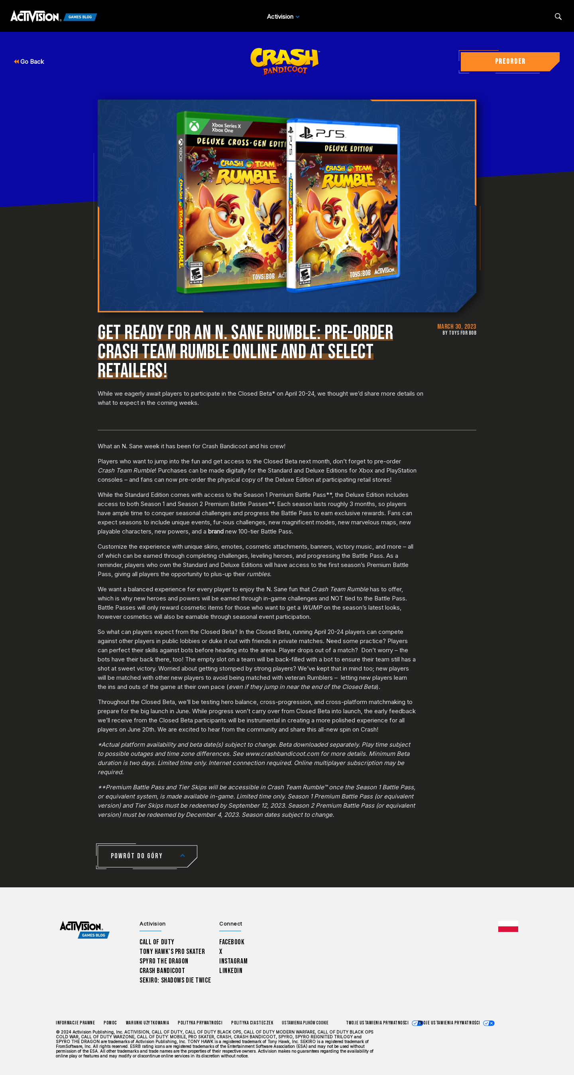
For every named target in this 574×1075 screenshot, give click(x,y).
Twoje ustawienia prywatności (377, 1023)
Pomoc (110, 1023)
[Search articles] (558, 16)
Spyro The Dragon (164, 961)
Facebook (232, 942)
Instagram (233, 961)
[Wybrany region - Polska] (508, 926)
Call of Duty (157, 942)
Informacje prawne (75, 1023)
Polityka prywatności (200, 1023)
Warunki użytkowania (147, 1023)
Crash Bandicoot (162, 971)
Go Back (29, 61)
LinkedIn (231, 971)
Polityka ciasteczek (252, 1023)
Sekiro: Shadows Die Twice (175, 980)
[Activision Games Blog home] (85, 930)
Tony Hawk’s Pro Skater (172, 951)
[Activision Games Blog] (54, 17)
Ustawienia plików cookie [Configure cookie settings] (305, 1023)
